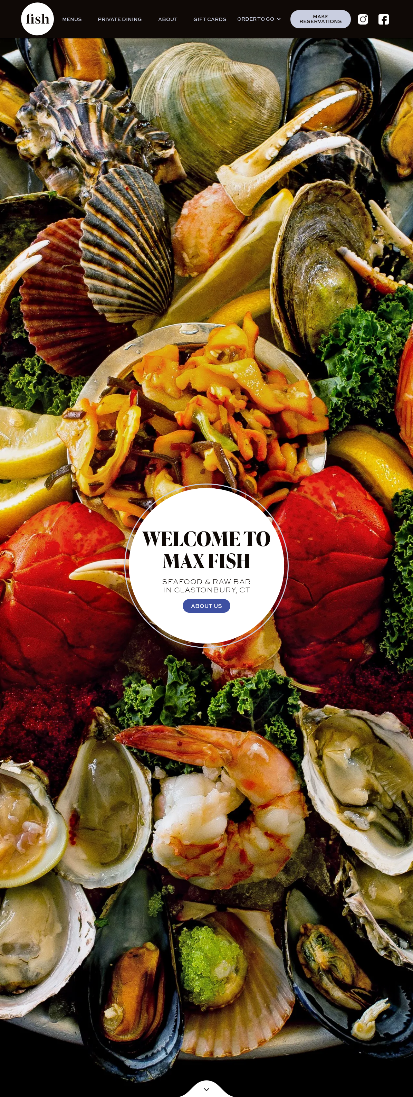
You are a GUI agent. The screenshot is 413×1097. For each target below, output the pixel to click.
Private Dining (120, 19)
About (167, 19)
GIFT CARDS (210, 19)
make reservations (320, 19)
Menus (72, 19)
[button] (261, 19)
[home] (37, 19)
